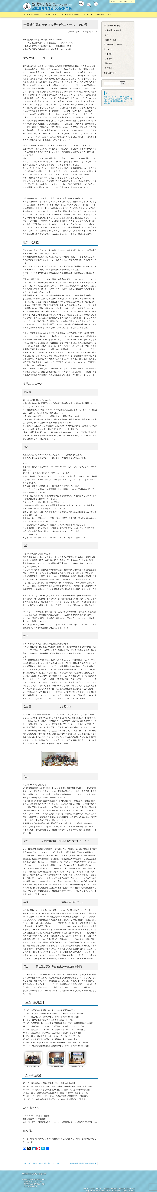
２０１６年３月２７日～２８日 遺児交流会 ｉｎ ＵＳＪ (41, 1163)
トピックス (88, 14)
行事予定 (108, 54)
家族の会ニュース (104, 14)
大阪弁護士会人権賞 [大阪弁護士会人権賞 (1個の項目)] (116, 97)
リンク (120, 2)
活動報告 (108, 59)
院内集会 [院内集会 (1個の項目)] (107, 103)
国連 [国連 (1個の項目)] (109, 97)
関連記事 (108, 63)
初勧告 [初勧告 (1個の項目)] (105, 97)
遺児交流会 (109, 68)
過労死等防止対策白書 (70, 14)
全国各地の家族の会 (113, 30)
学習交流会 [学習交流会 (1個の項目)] (126, 97)
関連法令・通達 (50, 14)
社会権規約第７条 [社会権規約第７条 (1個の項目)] (120, 99)
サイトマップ (128, 2)
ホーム (113, 2)
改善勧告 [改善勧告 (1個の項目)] (111, 99)
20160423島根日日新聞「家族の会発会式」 (83, 1163)
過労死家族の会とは (31, 14)
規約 (106, 35)
